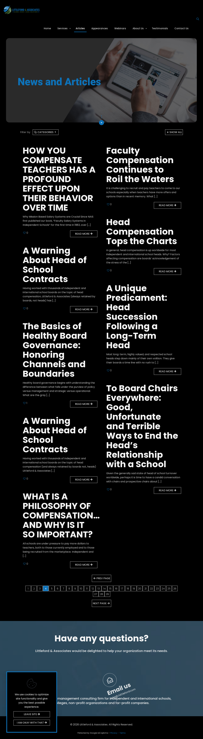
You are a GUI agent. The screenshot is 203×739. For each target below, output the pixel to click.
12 (93, 588)
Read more (83, 234)
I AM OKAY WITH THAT (32, 722)
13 (99, 588)
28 (101, 594)
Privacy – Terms (118, 733)
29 (107, 594)
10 (81, 588)
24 (163, 588)
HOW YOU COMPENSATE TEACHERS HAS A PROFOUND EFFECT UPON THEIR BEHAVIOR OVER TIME (59, 179)
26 (174, 588)
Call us (89, 666)
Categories (45, 132)
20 (139, 588)
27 (95, 594)
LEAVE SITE (32, 714)
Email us (177, 666)
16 (116, 588)
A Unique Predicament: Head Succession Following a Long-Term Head (136, 316)
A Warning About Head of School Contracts (55, 264)
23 (157, 588)
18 (128, 588)
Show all (174, 132)
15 (110, 588)
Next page (101, 603)
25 (168, 588)
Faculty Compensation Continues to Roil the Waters (140, 164)
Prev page (101, 578)
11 (87, 588)
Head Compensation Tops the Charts (141, 231)
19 (134, 588)
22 (151, 588)
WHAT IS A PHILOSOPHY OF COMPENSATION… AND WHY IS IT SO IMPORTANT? (61, 515)
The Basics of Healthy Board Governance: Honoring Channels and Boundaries (55, 350)
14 (104, 588)
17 (122, 588)
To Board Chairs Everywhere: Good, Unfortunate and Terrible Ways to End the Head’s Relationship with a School (142, 426)
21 (145, 588)
